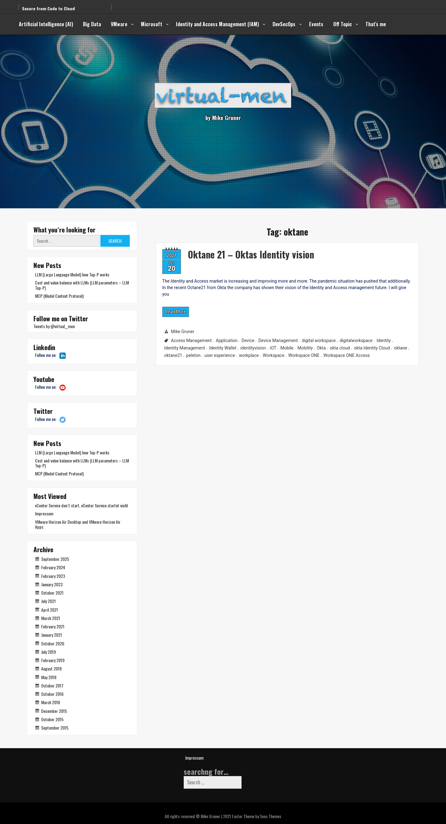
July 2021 (48, 601)
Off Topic (342, 24)
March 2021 (50, 618)
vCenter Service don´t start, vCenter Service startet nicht (81, 505)
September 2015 (54, 727)
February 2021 (52, 626)
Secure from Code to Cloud (48, 4)
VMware (119, 24)
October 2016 (52, 694)
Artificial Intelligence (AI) (46, 24)
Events (316, 24)
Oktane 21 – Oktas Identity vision (220, 246)
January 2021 (51, 634)
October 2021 (52, 592)
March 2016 (50, 702)
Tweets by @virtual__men (54, 326)
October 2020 (52, 643)
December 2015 (54, 711)
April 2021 (49, 609)
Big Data (92, 24)
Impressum (44, 513)
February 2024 (53, 567)
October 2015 (52, 719)
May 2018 (48, 677)
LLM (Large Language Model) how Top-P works (72, 274)
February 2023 (53, 576)
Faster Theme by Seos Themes (256, 816)
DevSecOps (284, 24)
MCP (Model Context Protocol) (59, 296)
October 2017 (52, 685)
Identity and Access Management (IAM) (217, 24)
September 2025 (55, 559)
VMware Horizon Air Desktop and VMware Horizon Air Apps (77, 524)
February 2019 (52, 660)
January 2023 (52, 584)
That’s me (375, 24)
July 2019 (48, 651)
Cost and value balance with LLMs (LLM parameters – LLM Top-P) (82, 285)
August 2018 (51, 668)
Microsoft (151, 24)
